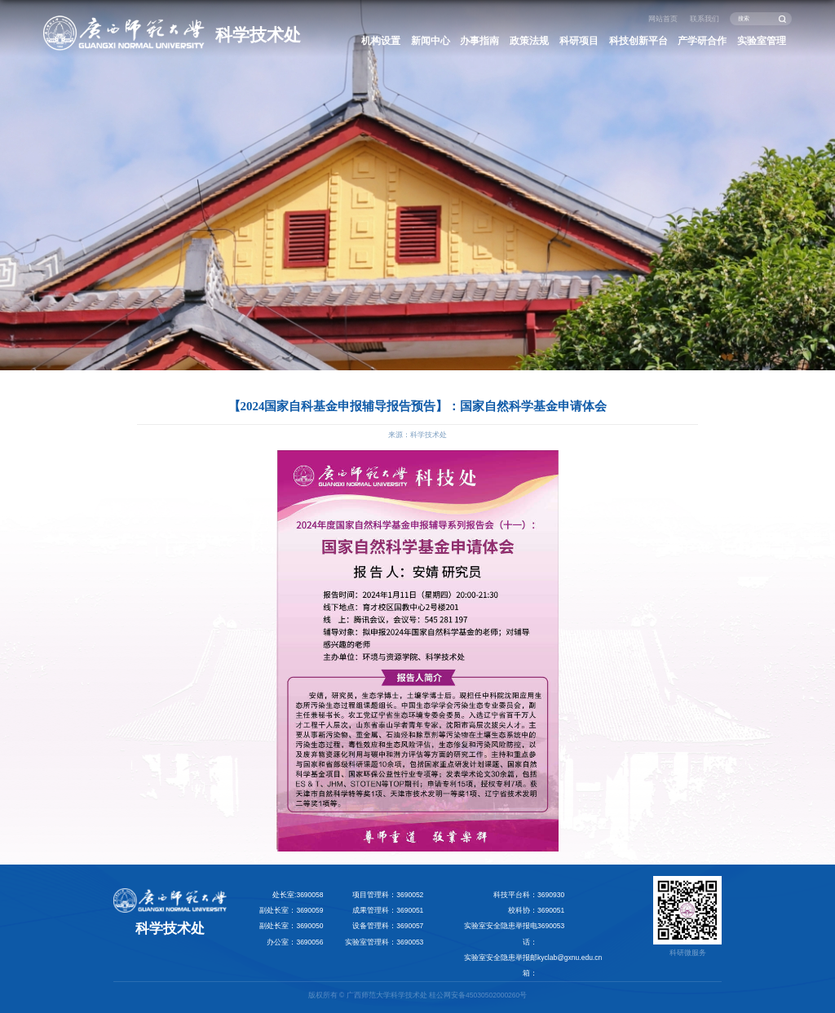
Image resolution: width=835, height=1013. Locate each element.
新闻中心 (430, 40)
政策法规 (529, 40)
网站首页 (663, 19)
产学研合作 (702, 40)
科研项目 (579, 40)
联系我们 (704, 19)
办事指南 (479, 40)
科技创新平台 (638, 40)
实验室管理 (761, 40)
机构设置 (380, 40)
